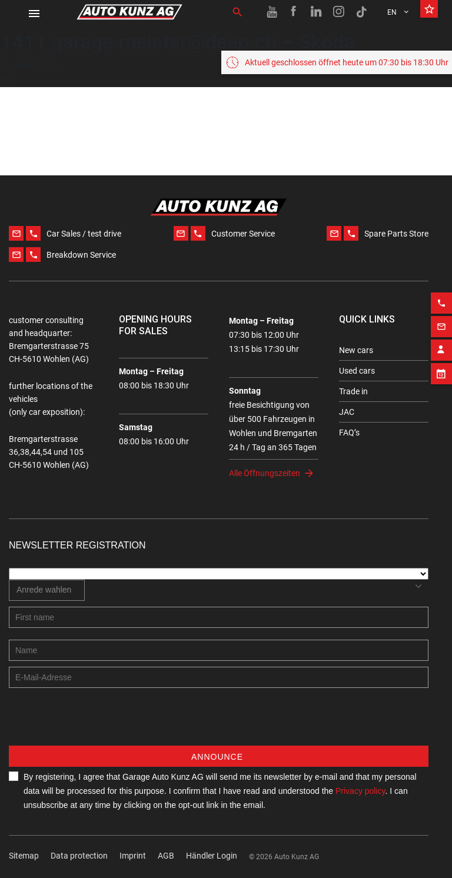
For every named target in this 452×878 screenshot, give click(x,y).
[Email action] (441, 323)
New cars (356, 350)
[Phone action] (441, 299)
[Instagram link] (339, 12)
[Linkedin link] (317, 12)
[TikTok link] (361, 12)
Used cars (357, 370)
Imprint (132, 855)
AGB (166, 855)
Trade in (353, 391)
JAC (346, 412)
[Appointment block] (441, 370)
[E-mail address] (218, 677)
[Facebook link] (294, 12)
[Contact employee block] (441, 346)
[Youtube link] (272, 12)
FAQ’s (349, 432)
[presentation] (98, 723)
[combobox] (47, 590)
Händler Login (211, 855)
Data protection (79, 855)
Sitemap (24, 855)
